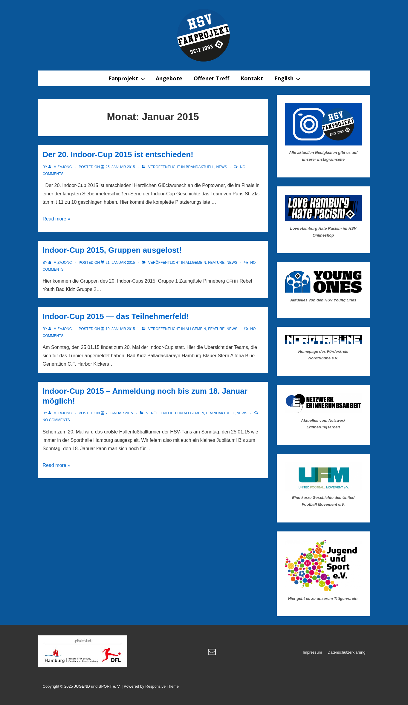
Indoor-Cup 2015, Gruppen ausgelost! (112, 250)
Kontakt (252, 78)
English (288, 78)
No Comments (56, 420)
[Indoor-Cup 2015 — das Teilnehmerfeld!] (120, 329)
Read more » (57, 218)
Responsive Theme (162, 686)
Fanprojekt (128, 78)
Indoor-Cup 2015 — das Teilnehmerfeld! (116, 316)
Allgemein (196, 262)
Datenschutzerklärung (346, 652)
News (221, 167)
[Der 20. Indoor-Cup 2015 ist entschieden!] (120, 167)
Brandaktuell (200, 167)
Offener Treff (211, 78)
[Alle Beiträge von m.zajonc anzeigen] (60, 167)
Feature (216, 262)
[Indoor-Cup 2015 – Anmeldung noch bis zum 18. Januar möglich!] (119, 413)
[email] (212, 654)
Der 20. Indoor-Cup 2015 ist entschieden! (118, 154)
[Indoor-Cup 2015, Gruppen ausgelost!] (120, 262)
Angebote (169, 78)
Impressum (312, 652)
